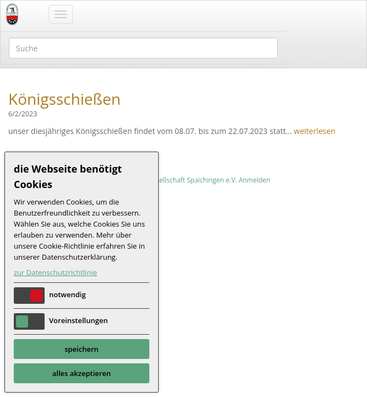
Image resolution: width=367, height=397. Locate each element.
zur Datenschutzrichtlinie (55, 272)
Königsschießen (64, 98)
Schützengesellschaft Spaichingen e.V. (179, 180)
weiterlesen (314, 131)
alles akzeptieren (81, 373)
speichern (81, 349)
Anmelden (254, 180)
